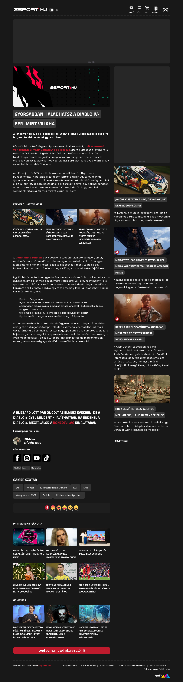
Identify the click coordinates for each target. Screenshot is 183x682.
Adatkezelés (107, 665)
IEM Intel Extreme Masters (53, 487)
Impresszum (70, 665)
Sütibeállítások (158, 665)
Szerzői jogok (88, 665)
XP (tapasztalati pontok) (69, 495)
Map (86, 487)
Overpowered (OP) (26, 495)
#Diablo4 (17, 468)
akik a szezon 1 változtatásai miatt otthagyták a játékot (58, 148)
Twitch (46, 495)
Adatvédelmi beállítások (132, 665)
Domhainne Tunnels (29, 257)
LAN (75, 487)
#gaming (26, 468)
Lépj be (44, 650)
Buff (18, 487)
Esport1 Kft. (45, 665)
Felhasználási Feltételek (157, 669)
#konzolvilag (36, 468)
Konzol (30, 487)
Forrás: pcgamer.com (26, 431)
